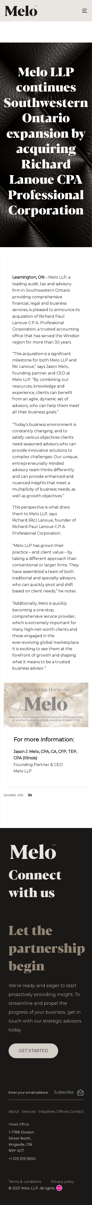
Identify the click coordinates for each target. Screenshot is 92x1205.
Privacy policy (62, 1181)
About (14, 1111)
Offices (62, 1111)
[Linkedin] (30, 795)
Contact (77, 1111)
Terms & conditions (25, 1181)
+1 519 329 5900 (22, 1159)
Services (29, 1111)
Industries (46, 1111)
